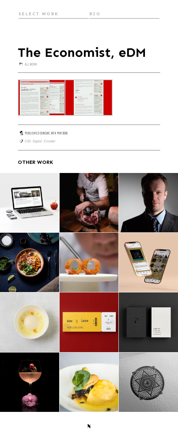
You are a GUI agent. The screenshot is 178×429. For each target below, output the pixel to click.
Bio (95, 13)
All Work (31, 64)
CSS (28, 141)
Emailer (49, 141)
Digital (37, 141)
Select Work (38, 13)
